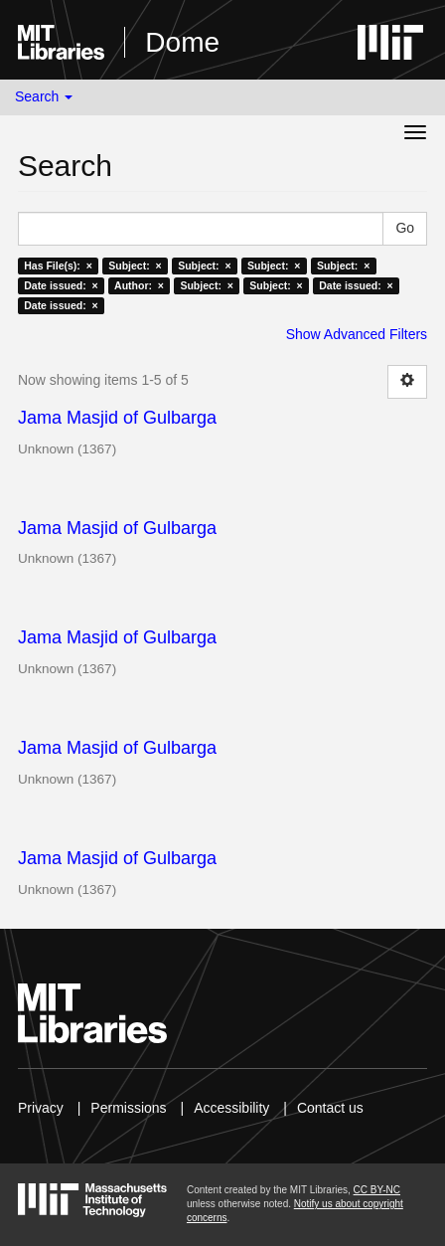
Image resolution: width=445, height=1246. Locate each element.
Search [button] (44, 96)
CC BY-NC (377, 1189)
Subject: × (134, 265)
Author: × (139, 285)
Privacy (41, 1108)
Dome (182, 42)
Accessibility (231, 1108)
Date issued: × (60, 285)
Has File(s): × (58, 265)
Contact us (330, 1108)
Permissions (128, 1108)
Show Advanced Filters (356, 334)
